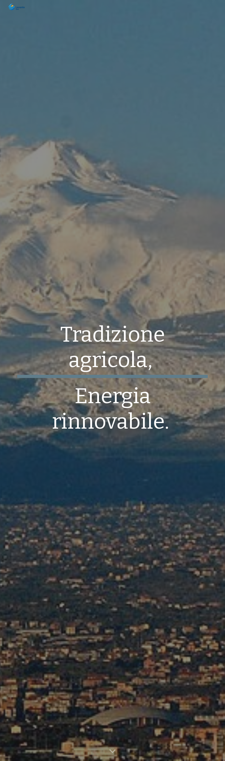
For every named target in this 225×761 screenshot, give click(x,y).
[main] (112, 381)
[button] (112, 751)
